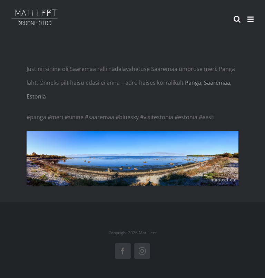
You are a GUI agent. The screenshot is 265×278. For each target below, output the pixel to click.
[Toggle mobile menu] (251, 19)
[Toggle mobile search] (237, 19)
